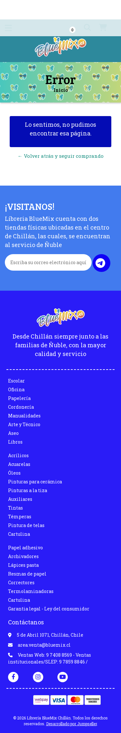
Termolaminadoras (31, 591)
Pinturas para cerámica (35, 482)
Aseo (13, 433)
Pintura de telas (26, 525)
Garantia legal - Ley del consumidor (48, 609)
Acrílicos (18, 455)
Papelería (19, 398)
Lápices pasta (23, 565)
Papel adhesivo (25, 547)
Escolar (16, 381)
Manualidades (24, 416)
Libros (15, 442)
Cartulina (19, 534)
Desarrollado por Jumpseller (71, 723)
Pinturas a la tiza (27, 490)
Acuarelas (19, 464)
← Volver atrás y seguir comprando (61, 156)
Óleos (14, 473)
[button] (81, 28)
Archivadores (23, 556)
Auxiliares (20, 499)
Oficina (16, 389)
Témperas (19, 516)
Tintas (15, 508)
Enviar (100, 263)
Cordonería (21, 407)
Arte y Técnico (24, 424)
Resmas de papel (27, 574)
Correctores (21, 582)
